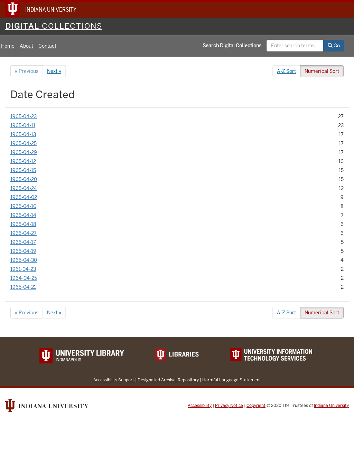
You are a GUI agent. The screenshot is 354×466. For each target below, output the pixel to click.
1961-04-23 (23, 269)
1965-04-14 (23, 215)
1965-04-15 (23, 170)
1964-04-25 (23, 278)
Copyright (256, 405)
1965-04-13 (23, 134)
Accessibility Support (113, 379)
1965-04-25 (23, 143)
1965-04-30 (23, 260)
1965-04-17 (23, 242)
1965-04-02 (23, 197)
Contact (47, 46)
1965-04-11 (22, 125)
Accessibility (200, 405)
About (26, 46)
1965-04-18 (23, 224)
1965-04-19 (23, 251)
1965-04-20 (23, 179)
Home (8, 46)
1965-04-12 (23, 161)
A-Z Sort (286, 71)
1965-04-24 (23, 188)
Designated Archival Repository (168, 379)
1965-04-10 (23, 206)
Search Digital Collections (232, 45)
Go (334, 45)
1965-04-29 (23, 152)
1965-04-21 (23, 287)
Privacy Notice (229, 405)
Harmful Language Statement (231, 379)
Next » (54, 71)
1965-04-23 (23, 116)
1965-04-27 (23, 233)
